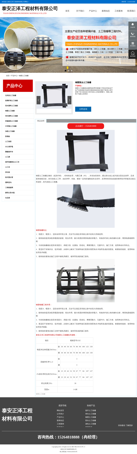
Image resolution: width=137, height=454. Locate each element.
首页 (7, 76)
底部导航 (62, 405)
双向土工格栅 (90, 420)
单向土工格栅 (90, 414)
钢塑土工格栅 (23, 76)
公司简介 (60, 414)
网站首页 (60, 410)
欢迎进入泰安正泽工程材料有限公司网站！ (15, 2)
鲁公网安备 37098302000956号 (68, 451)
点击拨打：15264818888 (85, 126)
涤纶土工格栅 (90, 424)
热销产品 (91, 405)
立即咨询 (83, 109)
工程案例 (60, 424)
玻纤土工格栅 (90, 410)
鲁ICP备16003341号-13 (78, 447)
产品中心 (14, 76)
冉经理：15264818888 (128, 2)
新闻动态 (60, 420)
